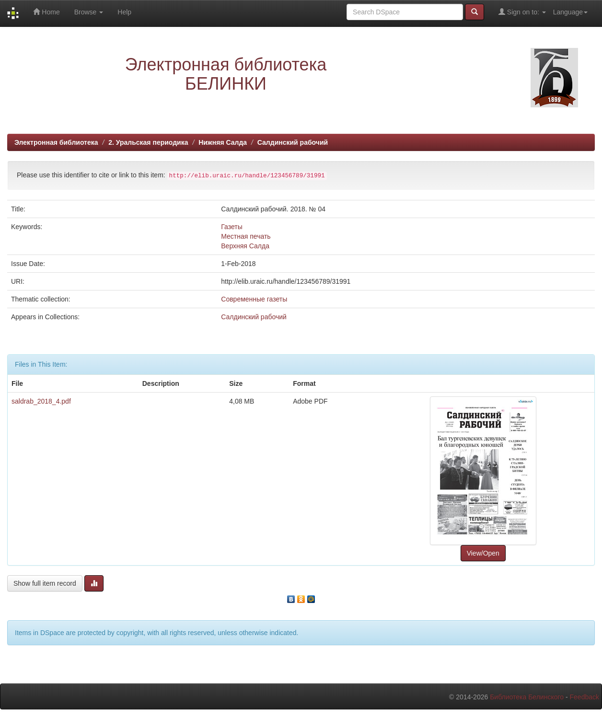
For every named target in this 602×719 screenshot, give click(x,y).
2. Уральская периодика (148, 142)
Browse (89, 12)
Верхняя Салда (245, 246)
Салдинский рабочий (292, 142)
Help (124, 12)
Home (46, 12)
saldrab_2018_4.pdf (41, 401)
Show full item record (44, 583)
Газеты (231, 227)
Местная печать (245, 236)
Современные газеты (254, 299)
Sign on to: (522, 12)
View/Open (483, 553)
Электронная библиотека (56, 142)
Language (570, 12)
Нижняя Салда (222, 142)
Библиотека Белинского (527, 697)
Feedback (584, 697)
